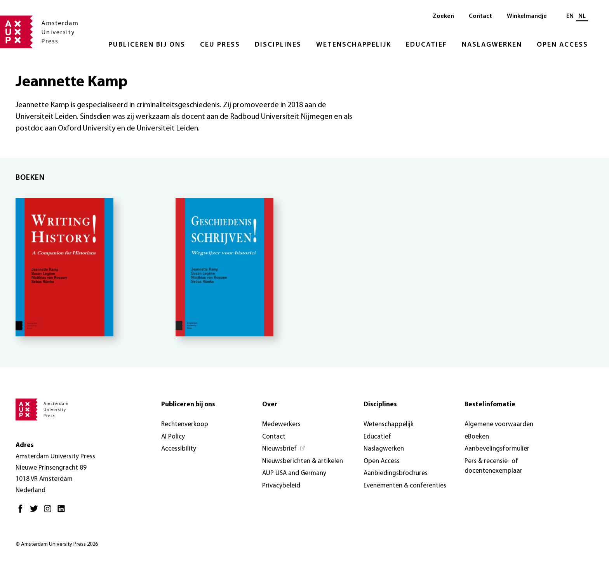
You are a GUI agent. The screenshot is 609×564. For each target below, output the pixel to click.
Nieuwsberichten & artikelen (302, 461)
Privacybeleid (281, 485)
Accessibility (178, 449)
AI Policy (173, 436)
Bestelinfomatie (490, 404)
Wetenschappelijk (353, 45)
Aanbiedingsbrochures (396, 473)
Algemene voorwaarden (499, 424)
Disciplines (278, 45)
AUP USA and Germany (294, 473)
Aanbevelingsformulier (497, 449)
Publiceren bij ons (146, 45)
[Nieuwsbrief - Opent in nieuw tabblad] (284, 449)
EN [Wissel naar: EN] (570, 16)
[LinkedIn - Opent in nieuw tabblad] (63, 511)
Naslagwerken (492, 45)
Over (269, 404)
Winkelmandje (527, 16)
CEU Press (220, 45)
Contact (480, 16)
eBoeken (477, 436)
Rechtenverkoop (184, 424)
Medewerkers (281, 424)
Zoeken (443, 16)
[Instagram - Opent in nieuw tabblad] (49, 511)
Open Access (562, 45)
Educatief (426, 45)
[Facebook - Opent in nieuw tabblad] (22, 511)
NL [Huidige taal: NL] (582, 16)
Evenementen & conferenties (405, 485)
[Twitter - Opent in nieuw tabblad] (36, 511)
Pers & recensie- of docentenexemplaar (493, 466)
